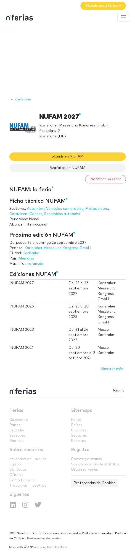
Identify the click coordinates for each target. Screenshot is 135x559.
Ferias (16, 410)
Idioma (118, 390)
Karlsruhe (31, 253)
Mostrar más (112, 369)
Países (15, 425)
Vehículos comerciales (64, 208)
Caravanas (18, 214)
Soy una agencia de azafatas (95, 464)
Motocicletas (96, 208)
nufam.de (35, 263)
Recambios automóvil (62, 214)
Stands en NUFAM (68, 156)
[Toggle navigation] (123, 17)
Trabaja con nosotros (27, 485)
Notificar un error (105, 179)
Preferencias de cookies (44, 538)
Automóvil (35, 208)
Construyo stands (86, 459)
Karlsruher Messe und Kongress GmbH (57, 248)
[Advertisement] (67, 60)
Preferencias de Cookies (95, 483)
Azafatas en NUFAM (67, 168)
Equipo (15, 464)
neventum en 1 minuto (28, 459)
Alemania (26, 258)
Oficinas (16, 475)
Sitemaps (81, 410)
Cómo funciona (22, 480)
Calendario (18, 420)
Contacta (17, 469)
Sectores (17, 435)
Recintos (16, 441)
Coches (35, 214)
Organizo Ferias (84, 469)
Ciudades (17, 430)
